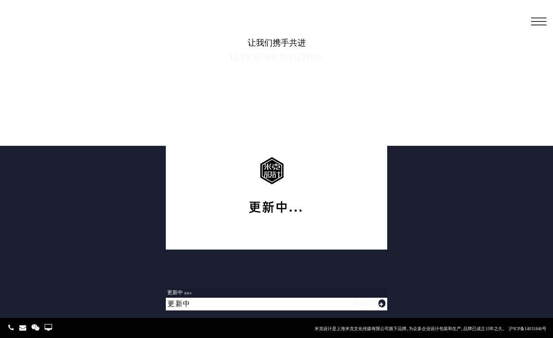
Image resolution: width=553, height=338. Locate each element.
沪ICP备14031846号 (527, 328)
